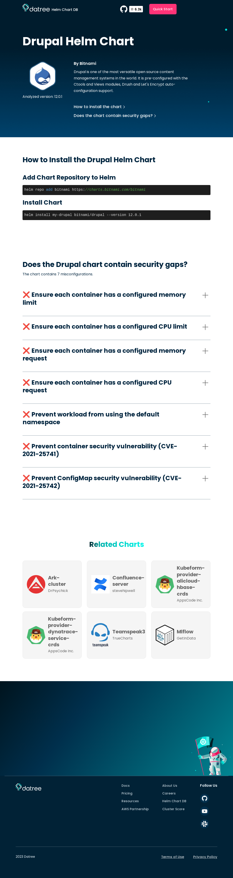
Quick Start (163, 9)
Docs (126, 785)
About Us (169, 785)
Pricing (127, 793)
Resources (130, 801)
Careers (169, 793)
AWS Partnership (135, 809)
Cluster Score (173, 809)
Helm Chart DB (174, 801)
